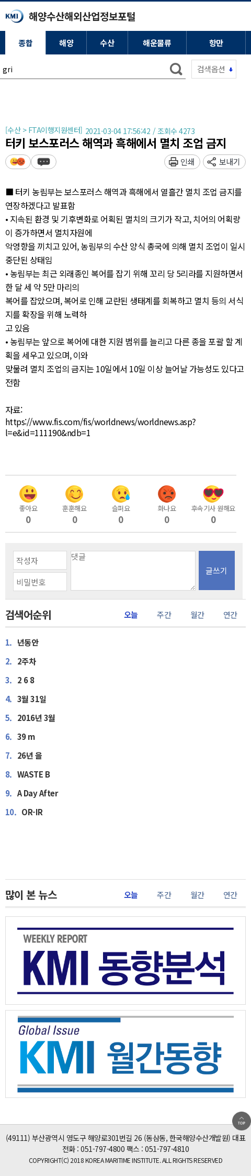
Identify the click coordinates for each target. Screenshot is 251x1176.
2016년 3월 (30, 717)
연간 (230, 614)
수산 (107, 42)
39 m (20, 736)
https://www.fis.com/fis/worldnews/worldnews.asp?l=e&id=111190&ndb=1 (100, 427)
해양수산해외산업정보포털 (82, 16)
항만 (216, 42)
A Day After (31, 792)
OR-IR (24, 811)
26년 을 (23, 755)
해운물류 (157, 42)
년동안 (22, 642)
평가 (18, 161)
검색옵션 (211, 68)
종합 (25, 42)
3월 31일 (26, 698)
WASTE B (27, 774)
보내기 (230, 161)
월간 (197, 614)
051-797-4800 (102, 1149)
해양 (66, 42)
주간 (164, 614)
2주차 (20, 661)
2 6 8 (20, 679)
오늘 (131, 614)
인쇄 (187, 161)
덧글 (44, 161)
